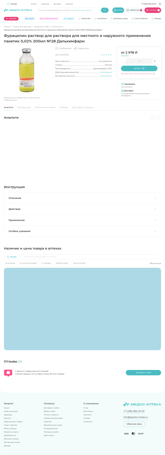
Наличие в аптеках (45, 107)
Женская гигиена (11, 439)
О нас (86, 408)
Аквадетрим (76, 10)
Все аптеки (88, 411)
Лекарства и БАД (41, 27)
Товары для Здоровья (22, 27)
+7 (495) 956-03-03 (148, 4)
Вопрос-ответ (49, 411)
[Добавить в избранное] (63, 48)
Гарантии (48, 422)
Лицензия (45, 4)
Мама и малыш (10, 428)
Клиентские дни (11, 411)
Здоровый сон (10, 435)
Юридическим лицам (53, 425)
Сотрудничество (51, 428)
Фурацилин (106, 76)
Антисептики (57, 27)
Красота (7, 418)
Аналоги (8, 107)
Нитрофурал (106, 72)
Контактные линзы (12, 442)
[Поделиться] (81, 48)
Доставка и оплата (51, 408)
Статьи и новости (51, 415)
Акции (6, 408)
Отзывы (64, 107)
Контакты (69, 4)
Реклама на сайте (51, 432)
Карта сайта (49, 435)
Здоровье (8, 415)
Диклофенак (87, 10)
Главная (7, 27)
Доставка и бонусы (82, 107)
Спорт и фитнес (10, 425)
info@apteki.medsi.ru (135, 417)
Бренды (7, 446)
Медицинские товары (13, 422)
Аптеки (34, 4)
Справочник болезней (53, 418)
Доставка (57, 4)
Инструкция (24, 107)
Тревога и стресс (11, 432)
